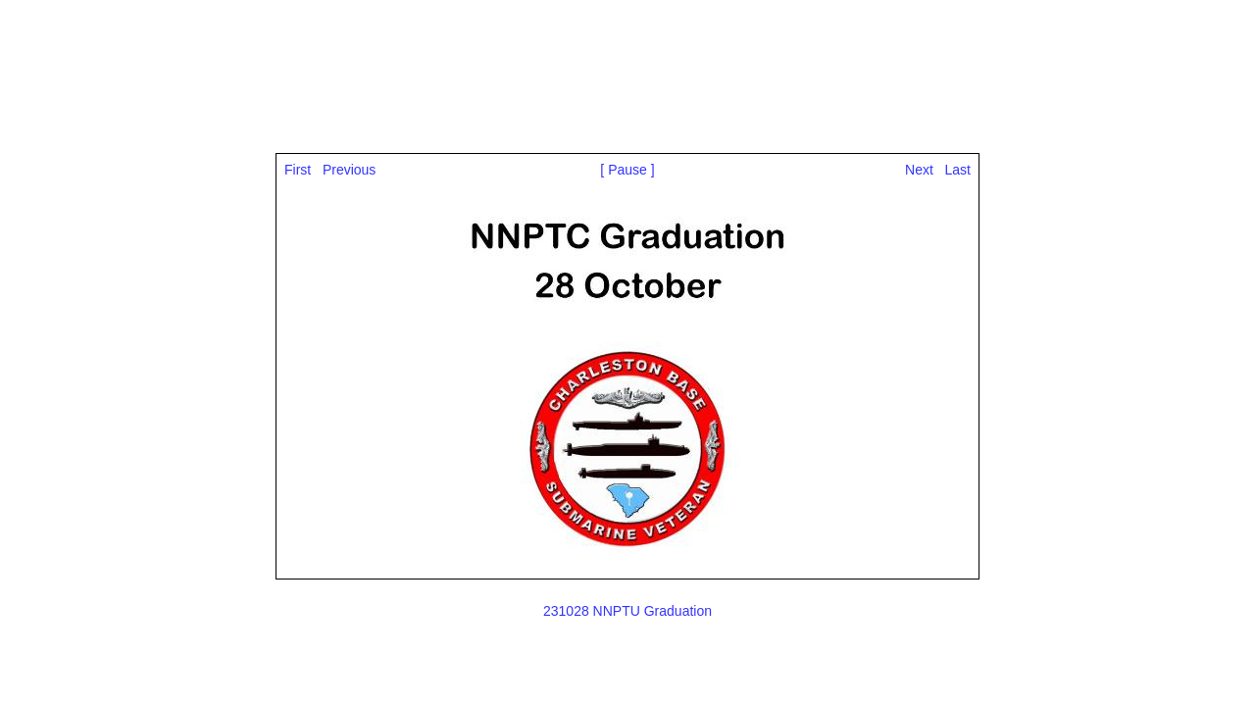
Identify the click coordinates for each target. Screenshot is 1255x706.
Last (958, 169)
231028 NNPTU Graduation (627, 611)
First (297, 169)
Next (919, 169)
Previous (349, 169)
